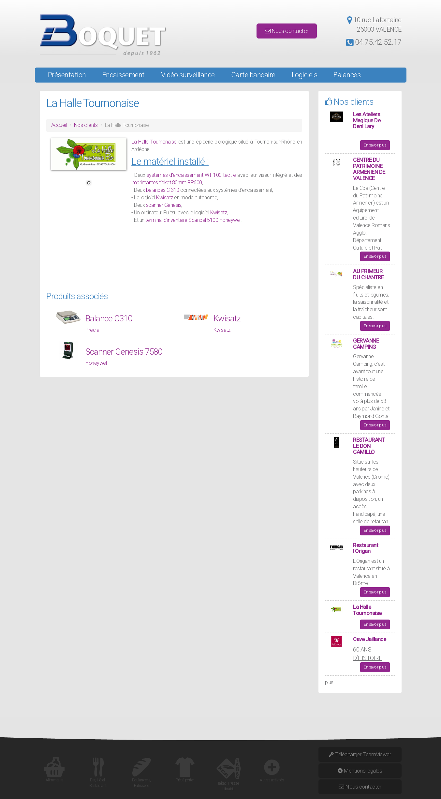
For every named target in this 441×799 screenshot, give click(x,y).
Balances (346, 75)
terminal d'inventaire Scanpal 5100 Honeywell (193, 220)
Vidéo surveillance (188, 75)
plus (329, 682)
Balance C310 (108, 318)
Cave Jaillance (369, 639)
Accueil (59, 125)
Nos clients (86, 125)
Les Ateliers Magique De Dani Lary (366, 120)
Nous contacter (287, 30)
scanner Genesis (164, 205)
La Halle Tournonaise (153, 142)
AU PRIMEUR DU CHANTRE (368, 274)
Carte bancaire (253, 75)
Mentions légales (360, 770)
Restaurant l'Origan (365, 548)
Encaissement (123, 75)
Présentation (67, 75)
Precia (92, 330)
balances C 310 (162, 190)
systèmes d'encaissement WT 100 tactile (191, 175)
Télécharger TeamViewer (360, 754)
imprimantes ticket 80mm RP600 (166, 182)
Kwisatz (165, 197)
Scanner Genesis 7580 (123, 352)
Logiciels (304, 75)
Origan (363, 561)
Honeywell (96, 363)
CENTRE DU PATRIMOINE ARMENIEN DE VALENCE (369, 169)
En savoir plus (375, 145)
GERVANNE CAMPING (366, 343)
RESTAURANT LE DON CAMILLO (369, 446)
